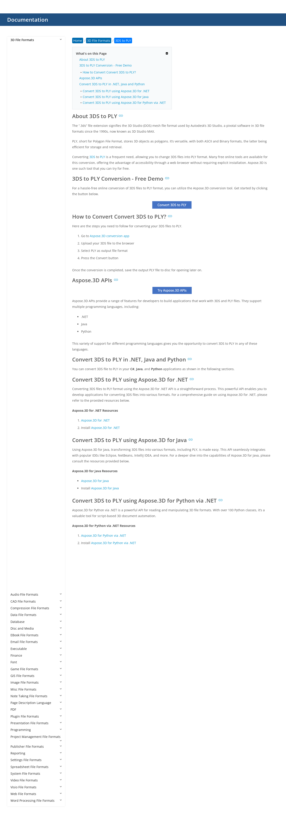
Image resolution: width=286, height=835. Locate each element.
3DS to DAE (23, 73)
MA (17, 466)
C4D (18, 243)
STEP (18, 540)
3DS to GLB (23, 94)
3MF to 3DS (23, 148)
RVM (18, 527)
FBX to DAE (23, 317)
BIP (17, 229)
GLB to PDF (23, 425)
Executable (36, 649)
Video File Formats (36, 780)
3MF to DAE (23, 155)
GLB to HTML (24, 412)
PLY (17, 506)
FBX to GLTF (23, 337)
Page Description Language (36, 703)
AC (17, 195)
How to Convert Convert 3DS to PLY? (109, 72)
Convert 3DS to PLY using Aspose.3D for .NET (116, 91)
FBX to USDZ (24, 364)
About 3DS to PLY (92, 59)
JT (16, 459)
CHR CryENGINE (27, 263)
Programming (36, 730)
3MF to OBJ (23, 175)
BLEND (20, 236)
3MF (18, 141)
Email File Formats (36, 642)
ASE (18, 209)
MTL (18, 493)
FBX (17, 304)
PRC (18, 520)
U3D (18, 554)
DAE (18, 270)
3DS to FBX (23, 87)
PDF (36, 709)
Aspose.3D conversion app (109, 236)
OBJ (17, 500)
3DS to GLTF (24, 101)
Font (36, 662)
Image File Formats (36, 682)
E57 (17, 290)
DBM (18, 276)
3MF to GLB (23, 161)
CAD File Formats (36, 601)
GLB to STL (23, 432)
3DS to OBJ (23, 107)
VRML (19, 574)
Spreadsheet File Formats (36, 767)
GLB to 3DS (23, 385)
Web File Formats (36, 794)
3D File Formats (36, 40)
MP (17, 486)
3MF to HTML (24, 168)
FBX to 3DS (23, 310)
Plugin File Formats (36, 716)
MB (17, 479)
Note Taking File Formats (36, 696)
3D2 (18, 53)
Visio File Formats (36, 787)
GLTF (18, 446)
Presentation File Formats (36, 723)
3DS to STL (23, 128)
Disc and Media (36, 628)
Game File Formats (36, 669)
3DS (18, 67)
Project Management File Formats (36, 738)
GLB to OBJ (23, 419)
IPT (17, 452)
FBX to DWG (23, 324)
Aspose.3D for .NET (95, 420)
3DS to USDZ (24, 134)
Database (36, 622)
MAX (18, 473)
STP (17, 547)
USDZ (19, 567)
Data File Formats (36, 615)
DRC (18, 283)
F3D (18, 297)
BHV (18, 222)
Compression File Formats (36, 608)
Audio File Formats (36, 594)
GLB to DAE (23, 391)
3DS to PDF (23, 114)
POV (18, 513)
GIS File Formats (36, 676)
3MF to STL (23, 182)
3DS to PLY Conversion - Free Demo (105, 65)
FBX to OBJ (22, 344)
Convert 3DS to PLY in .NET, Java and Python (112, 84)
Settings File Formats (36, 760)
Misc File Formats (36, 689)
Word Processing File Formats (36, 800)
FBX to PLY (22, 351)
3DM (18, 60)
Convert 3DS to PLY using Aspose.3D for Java (116, 97)
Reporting (36, 753)
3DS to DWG (24, 80)
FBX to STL (22, 358)
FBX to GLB (23, 331)
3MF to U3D (23, 189)
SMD (18, 534)
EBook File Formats (36, 635)
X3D (18, 588)
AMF (18, 202)
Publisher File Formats (36, 746)
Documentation (27, 19)
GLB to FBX (23, 398)
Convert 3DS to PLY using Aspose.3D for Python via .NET (124, 102)
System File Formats (36, 773)
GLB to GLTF (24, 405)
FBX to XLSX (23, 371)
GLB (18, 378)
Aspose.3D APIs (90, 78)
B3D (18, 216)
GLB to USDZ (24, 439)
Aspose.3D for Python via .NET (103, 535)
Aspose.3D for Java (95, 481)
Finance (36, 655)
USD (18, 561)
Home (77, 40)
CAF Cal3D (22, 249)
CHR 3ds (21, 256)
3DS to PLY (23, 121)
